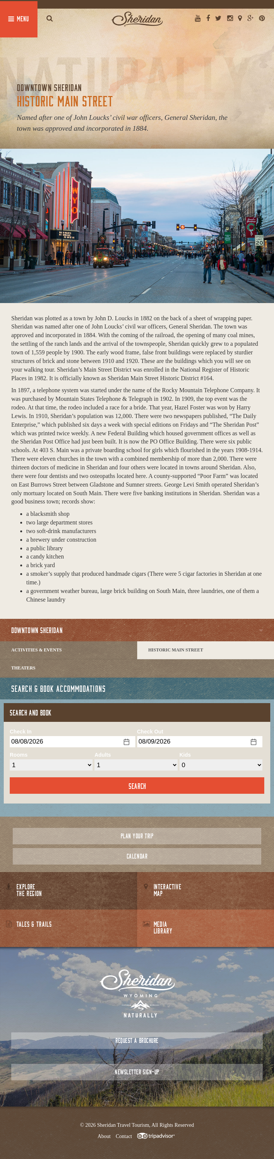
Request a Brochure (136, 1040)
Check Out (150, 732)
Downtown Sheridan (37, 630)
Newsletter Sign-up (137, 1072)
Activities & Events (36, 650)
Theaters (23, 668)
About (104, 1136)
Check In (20, 732)
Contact (124, 1136)
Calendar (137, 856)
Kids (185, 755)
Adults (102, 755)
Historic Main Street (175, 650)
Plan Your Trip (137, 836)
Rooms (18, 755)
